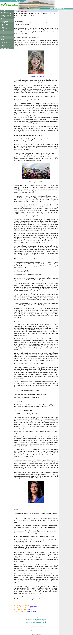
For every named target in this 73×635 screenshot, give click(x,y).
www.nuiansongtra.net (29, 611)
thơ (3, 31)
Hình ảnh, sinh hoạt (5, 12)
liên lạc (57, 8)
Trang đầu (3, 10)
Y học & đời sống (4, 24)
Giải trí (2, 39)
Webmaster (17, 18)
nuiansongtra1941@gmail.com (37, 626)
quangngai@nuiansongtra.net (40, 624)
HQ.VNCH (5, 19)
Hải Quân (3, 18)
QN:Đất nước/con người (6, 13)
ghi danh (67, 10)
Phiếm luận (3, 25)
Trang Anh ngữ (4, 42)
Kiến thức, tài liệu (5, 22)
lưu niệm (61, 8)
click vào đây (35, 607)
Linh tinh (3, 45)
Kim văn (2, 34)
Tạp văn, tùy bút (4, 28)
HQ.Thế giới (5, 21)
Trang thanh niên (4, 43)
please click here (31, 609)
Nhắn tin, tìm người (5, 48)
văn (3, 33)
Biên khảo (3, 16)
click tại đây (33, 606)
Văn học (2, 27)
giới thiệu (52, 8)
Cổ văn (2, 30)
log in (64, 10)
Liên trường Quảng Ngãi (6, 15)
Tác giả (2, 46)
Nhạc (2, 40)
